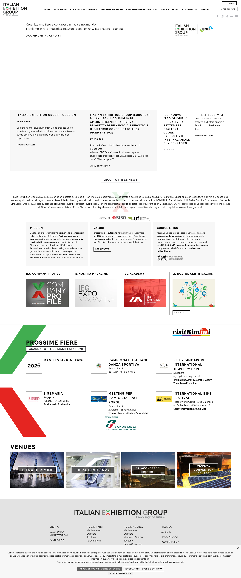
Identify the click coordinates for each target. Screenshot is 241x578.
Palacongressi (94, 540)
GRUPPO (54, 527)
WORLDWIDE (57, 540)
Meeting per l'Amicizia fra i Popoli (123, 398)
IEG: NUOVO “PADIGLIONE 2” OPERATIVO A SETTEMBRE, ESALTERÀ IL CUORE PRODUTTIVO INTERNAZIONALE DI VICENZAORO (177, 129)
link (148, 559)
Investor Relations (112, 9)
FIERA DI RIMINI (94, 527)
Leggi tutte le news (120, 179)
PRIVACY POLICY (169, 537)
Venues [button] (164, 9)
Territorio (91, 537)
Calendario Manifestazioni (141, 9)
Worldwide (60, 9)
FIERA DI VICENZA (133, 527)
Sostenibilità (189, 9)
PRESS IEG (166, 527)
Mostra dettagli (26, 145)
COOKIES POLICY (170, 542)
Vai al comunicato (100, 166)
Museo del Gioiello (133, 537)
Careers (204, 9)
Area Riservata (228, 9)
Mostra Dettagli (204, 136)
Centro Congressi (133, 544)
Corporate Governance (84, 9)
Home (47, 9)
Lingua (229, 3)
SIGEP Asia (53, 393)
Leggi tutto (102, 249)
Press (175, 9)
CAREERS (166, 532)
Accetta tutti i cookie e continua (143, 569)
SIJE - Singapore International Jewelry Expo (189, 364)
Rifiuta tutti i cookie (120, 573)
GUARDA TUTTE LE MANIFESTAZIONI (56, 349)
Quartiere (91, 534)
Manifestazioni (94, 530)
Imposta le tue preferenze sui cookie (99, 569)
